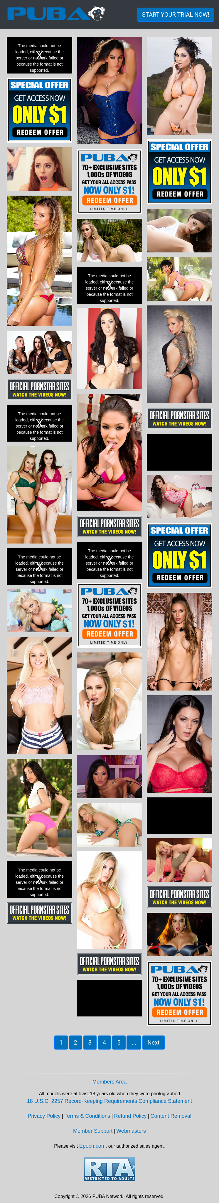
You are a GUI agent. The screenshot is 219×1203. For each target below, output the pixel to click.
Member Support (92, 1131)
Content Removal (171, 1116)
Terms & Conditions (87, 1116)
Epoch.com (92, 1146)
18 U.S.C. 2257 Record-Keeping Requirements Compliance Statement (109, 1101)
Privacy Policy (44, 1116)
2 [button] (75, 1042)
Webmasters (131, 1131)
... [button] (134, 1042)
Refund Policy (130, 1116)
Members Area (109, 1082)
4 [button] (104, 1042)
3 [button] (90, 1042)
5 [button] (118, 1042)
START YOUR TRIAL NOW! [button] (175, 14)
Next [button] (153, 1042)
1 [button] (61, 1042)
